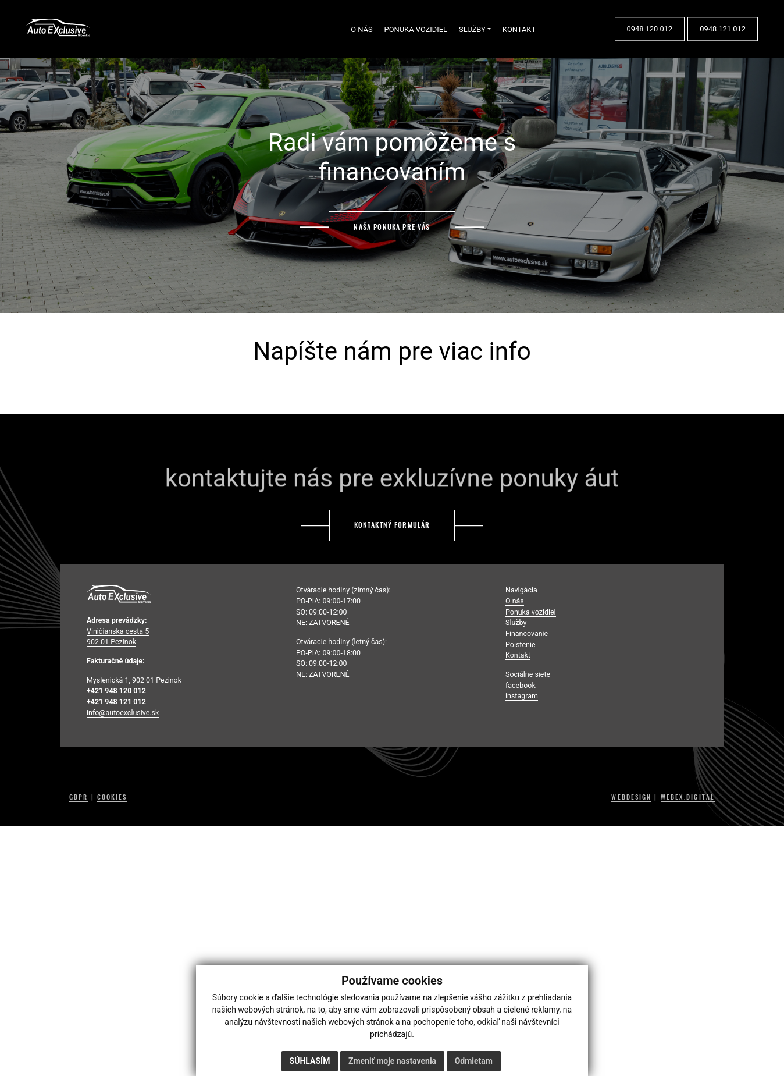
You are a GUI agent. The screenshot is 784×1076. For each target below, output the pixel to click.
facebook (520, 685)
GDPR (78, 797)
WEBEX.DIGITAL (688, 797)
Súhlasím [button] (310, 1061)
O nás (514, 600)
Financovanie (526, 633)
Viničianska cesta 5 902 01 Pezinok (118, 637)
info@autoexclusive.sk (123, 712)
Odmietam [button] (474, 1061)
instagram (521, 695)
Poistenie (520, 644)
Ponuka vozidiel (530, 612)
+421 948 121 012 (116, 701)
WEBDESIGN (631, 797)
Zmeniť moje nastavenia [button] (392, 1061)
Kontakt (517, 655)
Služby (515, 622)
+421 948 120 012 (116, 690)
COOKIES (112, 797)
